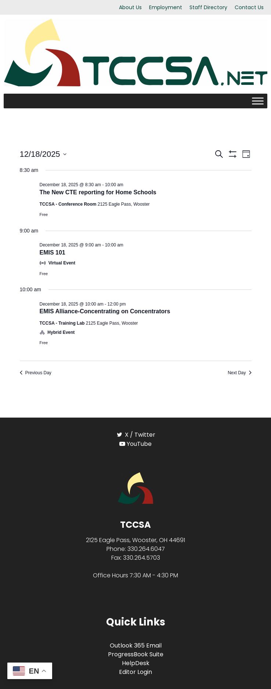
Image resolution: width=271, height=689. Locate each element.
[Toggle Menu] (258, 101)
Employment (165, 7)
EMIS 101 (52, 252)
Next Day (239, 372)
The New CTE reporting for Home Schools (98, 192)
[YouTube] (135, 443)
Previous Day (35, 372)
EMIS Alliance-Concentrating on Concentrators (105, 311)
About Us (130, 7)
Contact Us (249, 7)
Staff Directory (208, 7)
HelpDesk (135, 663)
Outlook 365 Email (136, 645)
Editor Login (135, 672)
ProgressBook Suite (135, 654)
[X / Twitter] (135, 434)
